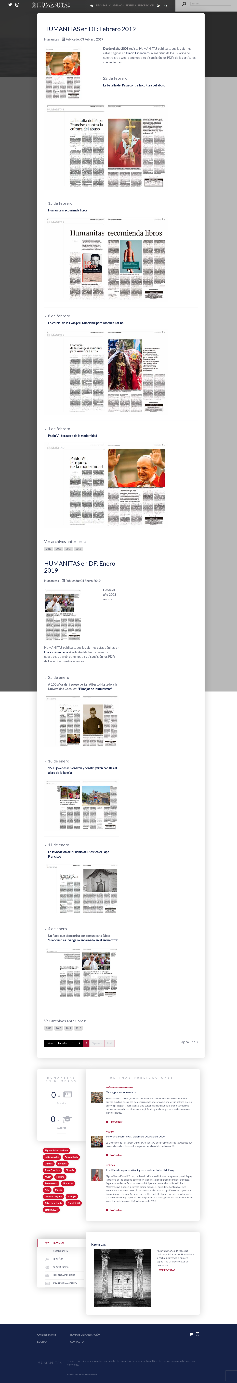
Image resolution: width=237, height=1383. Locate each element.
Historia (60, 1177)
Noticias (110, 1165)
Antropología (71, 1157)
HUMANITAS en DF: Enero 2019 (79, 567)
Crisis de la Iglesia (53, 1203)
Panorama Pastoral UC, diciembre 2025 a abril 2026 (135, 1136)
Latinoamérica (52, 1157)
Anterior (62, 1043)
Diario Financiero (138, 53)
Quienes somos (46, 1334)
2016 (78, 548)
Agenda (110, 1132)
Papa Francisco (52, 1170)
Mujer (48, 1177)
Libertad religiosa (53, 1196)
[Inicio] (92, 5)
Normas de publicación (85, 1334)
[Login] (158, 5)
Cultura (49, 1163)
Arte (47, 1190)
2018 (58, 548)
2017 (68, 548)
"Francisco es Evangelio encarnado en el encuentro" (83, 940)
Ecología (72, 1196)
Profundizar (116, 1121)
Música (58, 1190)
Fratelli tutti (74, 1203)
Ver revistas (167, 1270)
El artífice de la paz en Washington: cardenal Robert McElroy (140, 1170)
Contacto (77, 1341)
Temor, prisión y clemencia (121, 1092)
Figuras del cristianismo (56, 1150)
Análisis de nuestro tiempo (119, 1087)
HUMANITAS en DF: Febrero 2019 (90, 28)
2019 (48, 548)
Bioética (62, 1163)
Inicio (50, 1043)
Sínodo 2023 (51, 1209)
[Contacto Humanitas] (165, 5)
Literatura (68, 1183)
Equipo (42, 1341)
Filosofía (70, 1170)
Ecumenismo (51, 1183)
